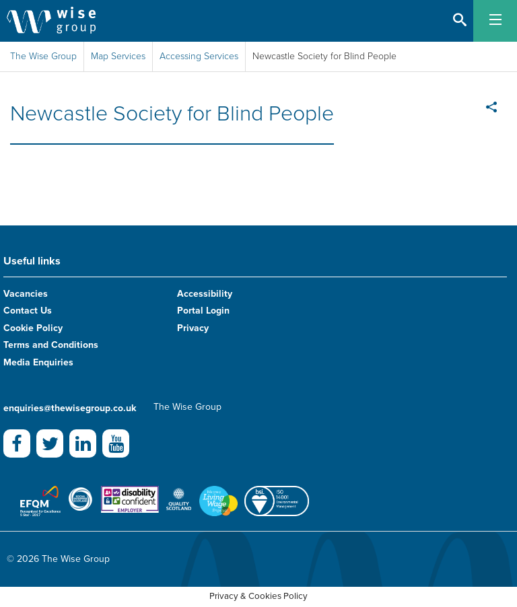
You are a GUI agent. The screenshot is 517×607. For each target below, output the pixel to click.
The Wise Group (43, 56)
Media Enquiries (38, 362)
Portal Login (203, 310)
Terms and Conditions (50, 345)
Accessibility (204, 293)
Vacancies (25, 293)
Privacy (193, 328)
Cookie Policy (33, 328)
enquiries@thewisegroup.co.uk (69, 408)
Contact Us (27, 310)
